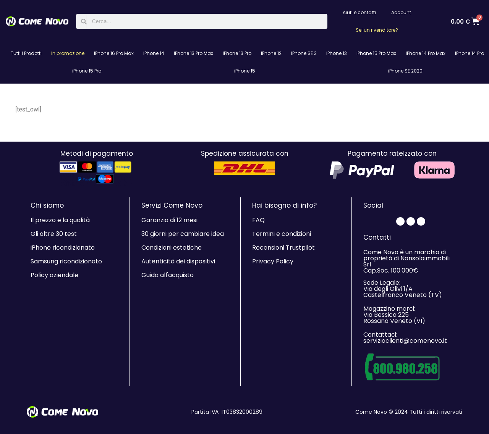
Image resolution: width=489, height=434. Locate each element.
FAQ (258, 220)
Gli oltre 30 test (54, 233)
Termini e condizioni (281, 233)
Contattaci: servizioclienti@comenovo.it (405, 337)
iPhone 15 (244, 71)
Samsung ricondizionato (66, 261)
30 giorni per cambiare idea (182, 233)
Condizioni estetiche (171, 247)
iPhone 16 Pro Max (114, 53)
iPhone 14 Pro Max (425, 53)
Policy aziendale (54, 275)
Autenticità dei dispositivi (178, 261)
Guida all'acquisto (167, 275)
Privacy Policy (272, 261)
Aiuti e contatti (359, 12)
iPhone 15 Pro (86, 71)
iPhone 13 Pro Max (193, 53)
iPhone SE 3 (304, 53)
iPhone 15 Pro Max (376, 53)
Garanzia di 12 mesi (169, 220)
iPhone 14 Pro (469, 53)
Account (401, 12)
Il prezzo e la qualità (60, 220)
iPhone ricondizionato (63, 247)
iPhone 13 (336, 53)
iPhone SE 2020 (405, 71)
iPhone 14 (153, 53)
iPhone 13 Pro (237, 53)
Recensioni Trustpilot (283, 247)
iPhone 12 (271, 53)
